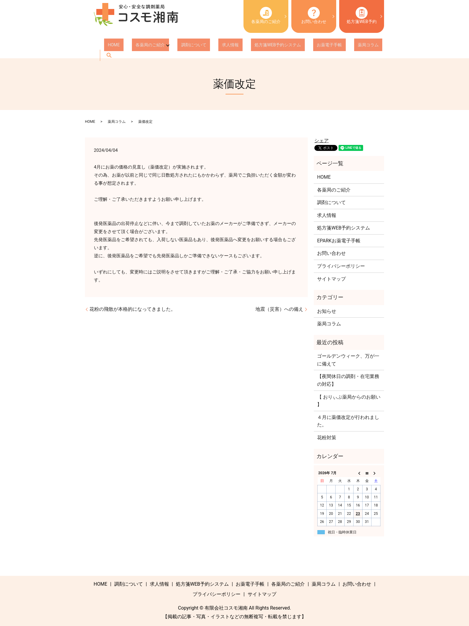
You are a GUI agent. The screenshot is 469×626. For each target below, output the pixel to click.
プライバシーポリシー (341, 266)
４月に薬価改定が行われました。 (348, 421)
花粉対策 (326, 437)
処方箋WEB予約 (361, 15)
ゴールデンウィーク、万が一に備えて (348, 360)
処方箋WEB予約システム (248, 46)
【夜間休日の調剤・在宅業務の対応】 (348, 380)
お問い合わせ (313, 15)
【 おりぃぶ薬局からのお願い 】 (348, 401)
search (347, 46)
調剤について (178, 46)
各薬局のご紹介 (266, 15)
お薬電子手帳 (292, 46)
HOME (110, 46)
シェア (321, 140)
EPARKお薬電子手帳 (338, 241)
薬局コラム (323, 46)
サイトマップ (331, 279)
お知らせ (326, 311)
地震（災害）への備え (279, 309)
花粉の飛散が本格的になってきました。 (132, 309)
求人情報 (208, 46)
